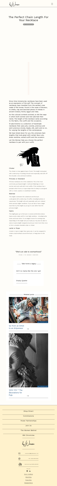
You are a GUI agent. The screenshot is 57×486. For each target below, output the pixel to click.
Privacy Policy (28, 480)
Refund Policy (29, 477)
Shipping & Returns (28, 482)
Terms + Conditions (28, 474)
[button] (52, 4)
